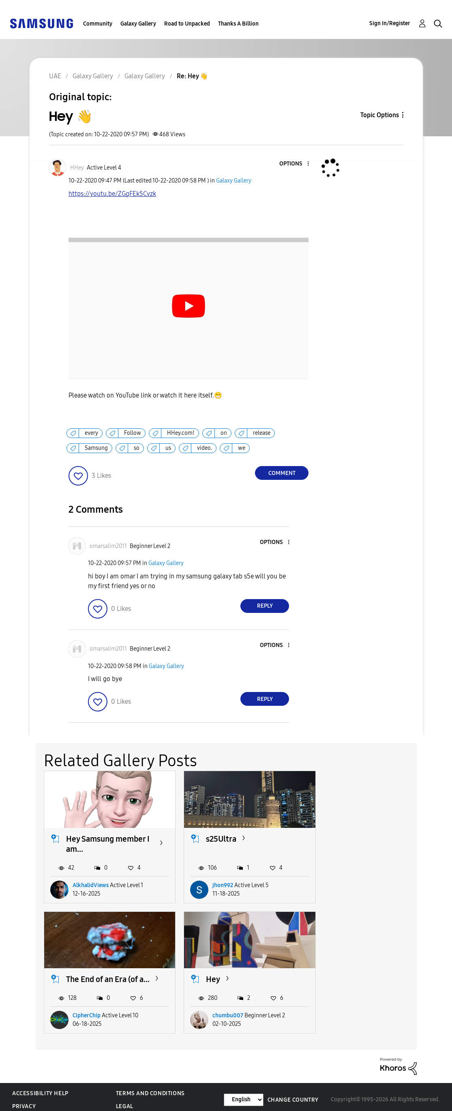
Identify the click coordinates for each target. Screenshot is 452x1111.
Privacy (24, 1101)
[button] (295, 164)
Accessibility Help (40, 1088)
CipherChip (354, 882)
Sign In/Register (389, 23)
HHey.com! (181, 433)
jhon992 (216, 882)
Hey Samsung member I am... (106, 841)
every (91, 433)
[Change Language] (243, 1094)
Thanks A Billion (238, 23)
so (136, 448)
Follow (132, 433)
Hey (73, 973)
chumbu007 (88, 1010)
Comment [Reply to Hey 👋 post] (282, 473)
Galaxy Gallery (138, 23)
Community (97, 23)
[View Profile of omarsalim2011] (108, 546)
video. (204, 448)
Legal (124, 1101)
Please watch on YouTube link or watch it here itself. (145, 395)
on (224, 433)
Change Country (293, 1094)
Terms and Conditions (150, 1088)
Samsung (96, 448)
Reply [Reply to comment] (265, 605)
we (241, 448)
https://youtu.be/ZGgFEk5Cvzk (189, 204)
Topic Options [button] (379, 115)
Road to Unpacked (187, 23)
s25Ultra (214, 836)
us (168, 448)
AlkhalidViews (91, 882)
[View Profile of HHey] (77, 167)
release (261, 433)
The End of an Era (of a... (369, 841)
